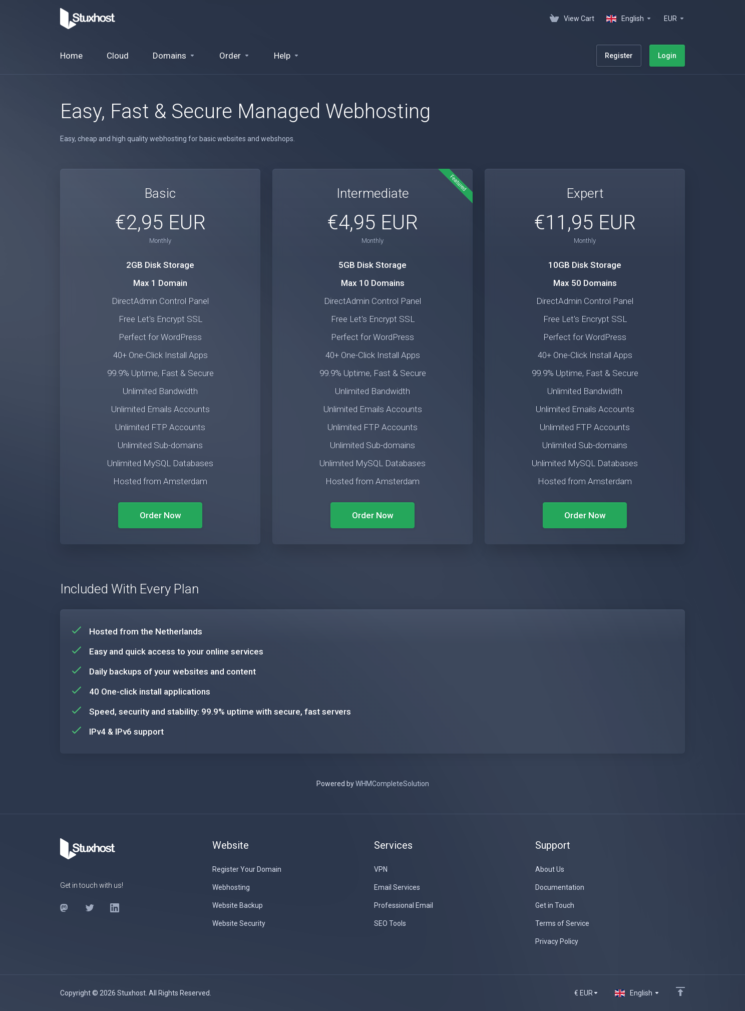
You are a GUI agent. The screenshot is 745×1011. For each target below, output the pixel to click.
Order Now (160, 515)
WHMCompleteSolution (392, 784)
